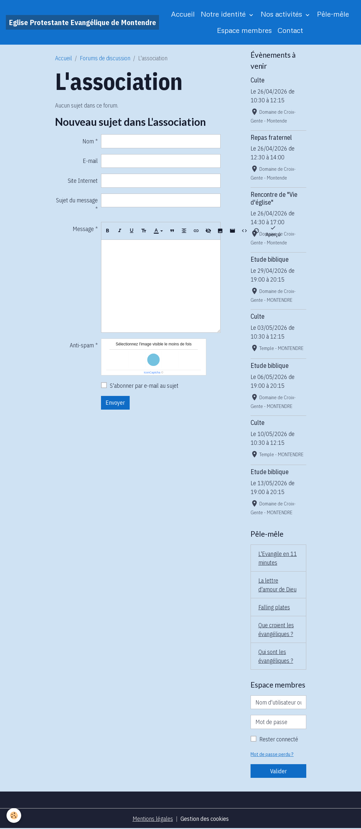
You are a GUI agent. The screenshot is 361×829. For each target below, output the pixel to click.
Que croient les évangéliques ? (276, 629)
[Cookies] (14, 815)
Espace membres (244, 30)
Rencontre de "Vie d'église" (274, 198)
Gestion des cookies (204, 818)
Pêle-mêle (333, 13)
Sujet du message (77, 200)
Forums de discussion (105, 58)
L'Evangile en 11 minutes (277, 558)
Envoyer (115, 402)
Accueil (183, 13)
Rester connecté (278, 739)
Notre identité (224, 13)
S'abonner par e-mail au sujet (144, 385)
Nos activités (282, 13)
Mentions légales (153, 818)
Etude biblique (270, 259)
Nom (88, 141)
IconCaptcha (152, 372)
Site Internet (83, 180)
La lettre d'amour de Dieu (277, 585)
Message (83, 229)
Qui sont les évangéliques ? (275, 656)
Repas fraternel (271, 137)
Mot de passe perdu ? (272, 754)
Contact (290, 30)
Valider (278, 771)
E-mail (90, 161)
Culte (258, 80)
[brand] (82, 22)
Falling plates (274, 607)
